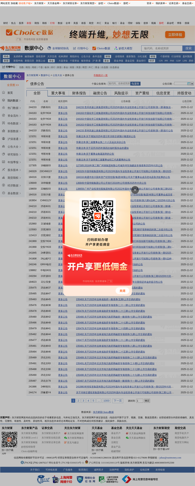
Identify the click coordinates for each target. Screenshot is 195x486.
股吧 (125, 3)
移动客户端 (24, 3)
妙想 (100, 3)
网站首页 (5, 3)
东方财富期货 (87, 3)
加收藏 (14, 3)
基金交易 (186, 3)
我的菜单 (160, 3)
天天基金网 (53, 3)
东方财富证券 (70, 3)
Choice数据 (113, 3)
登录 (149, 3)
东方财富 (39, 3)
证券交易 (173, 3)
